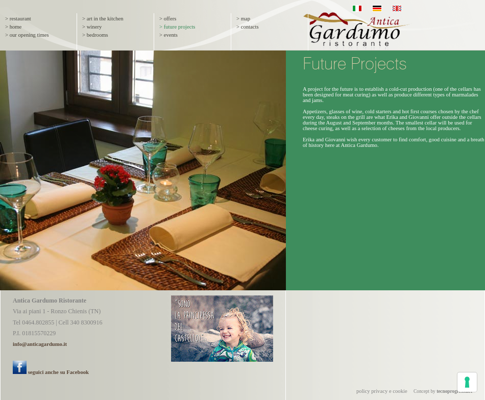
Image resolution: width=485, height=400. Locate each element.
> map (243, 18)
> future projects (177, 27)
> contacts (247, 27)
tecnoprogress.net (454, 391)
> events (168, 35)
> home (13, 27)
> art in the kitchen (103, 18)
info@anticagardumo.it (40, 344)
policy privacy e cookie (381, 391)
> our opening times (27, 35)
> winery (92, 27)
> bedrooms (95, 35)
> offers (167, 18)
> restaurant (18, 18)
